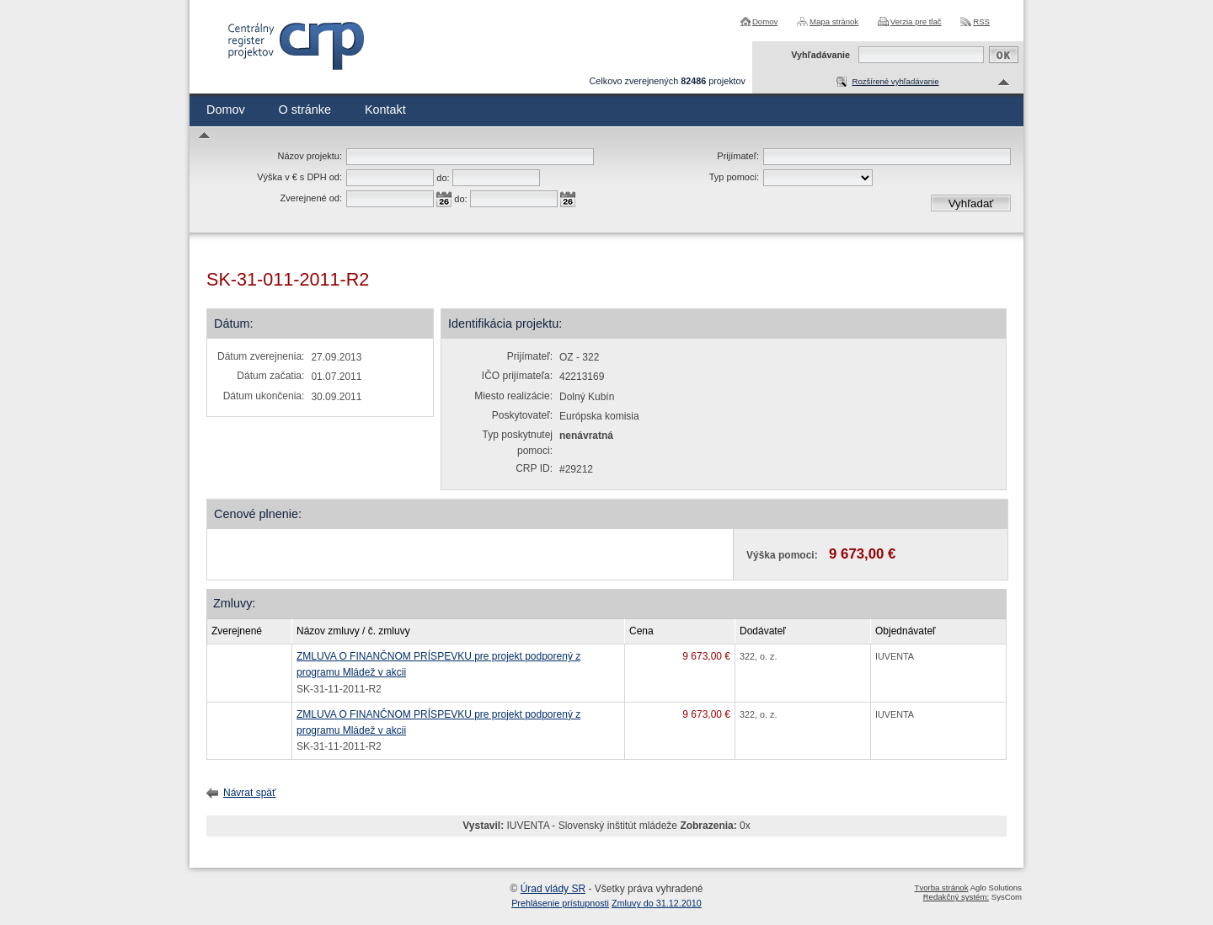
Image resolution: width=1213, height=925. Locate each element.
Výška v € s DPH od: (299, 177)
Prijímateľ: (738, 156)
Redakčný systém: (956, 896)
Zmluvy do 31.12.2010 (657, 903)
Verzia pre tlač (916, 21)
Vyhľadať (971, 203)
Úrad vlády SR (553, 889)
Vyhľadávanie (820, 55)
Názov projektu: (310, 156)
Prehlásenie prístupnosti (560, 903)
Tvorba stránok (942, 887)
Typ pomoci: (734, 177)
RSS (981, 21)
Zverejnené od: (311, 198)
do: (442, 178)
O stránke (305, 109)
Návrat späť (249, 793)
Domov (764, 21)
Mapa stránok (834, 21)
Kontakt (385, 109)
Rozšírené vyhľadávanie (895, 81)
